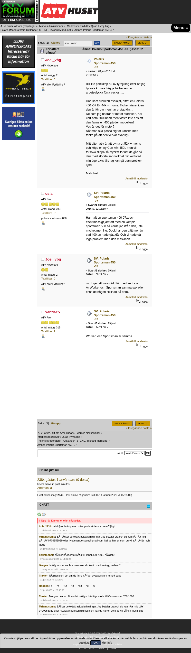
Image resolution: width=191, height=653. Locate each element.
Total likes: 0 (48, 79)
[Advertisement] (18, 216)
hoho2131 (45, 526)
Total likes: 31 (49, 213)
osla (49, 193)
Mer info (107, 642)
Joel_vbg (53, 60)
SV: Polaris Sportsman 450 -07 (104, 196)
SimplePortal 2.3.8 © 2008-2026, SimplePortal (97, 633)
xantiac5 (52, 312)
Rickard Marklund (60, 29)
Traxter (43, 575)
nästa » (147, 37)
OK (96, 642)
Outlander (31, 29)
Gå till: (120, 453)
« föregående (134, 37)
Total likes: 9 (48, 331)
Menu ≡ (180, 27)
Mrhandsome (47, 536)
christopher (46, 554)
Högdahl (44, 585)
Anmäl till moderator (136, 178)
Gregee (43, 565)
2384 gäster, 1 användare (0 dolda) (63, 480)
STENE (43, 29)
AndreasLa (44, 488)
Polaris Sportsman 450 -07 (104, 63)
